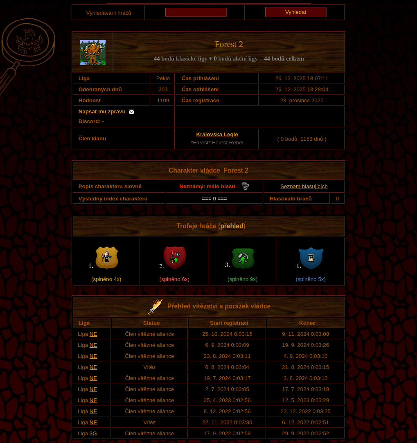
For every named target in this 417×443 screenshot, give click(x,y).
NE (93, 334)
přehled (231, 226)
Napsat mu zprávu (102, 111)
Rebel (236, 142)
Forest (220, 142)
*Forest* (201, 142)
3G (93, 433)
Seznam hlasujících (304, 186)
